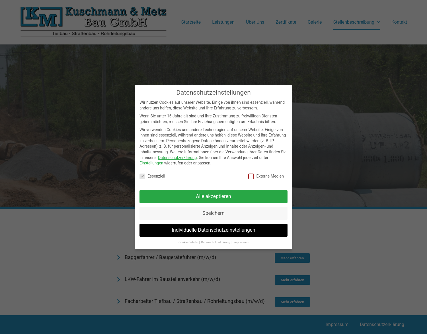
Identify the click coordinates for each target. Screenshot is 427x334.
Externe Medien (266, 175)
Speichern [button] (213, 212)
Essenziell (152, 175)
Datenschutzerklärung (177, 156)
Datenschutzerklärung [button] (216, 241)
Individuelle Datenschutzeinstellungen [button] (213, 229)
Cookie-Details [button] (188, 241)
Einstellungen (151, 162)
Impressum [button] (241, 241)
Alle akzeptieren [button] (213, 196)
